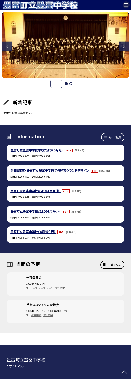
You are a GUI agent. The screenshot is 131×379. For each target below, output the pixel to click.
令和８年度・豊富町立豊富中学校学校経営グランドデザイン (50, 170)
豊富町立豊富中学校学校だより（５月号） (37, 150)
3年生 (50, 288)
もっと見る (115, 137)
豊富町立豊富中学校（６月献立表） (33, 231)
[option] (65, 45)
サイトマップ (17, 366)
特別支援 (48, 315)
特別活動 (60, 288)
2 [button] (70, 83)
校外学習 (36, 315)
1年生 (34, 288)
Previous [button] (7, 47)
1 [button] (66, 83)
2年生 (42, 288)
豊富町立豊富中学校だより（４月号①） (35, 211)
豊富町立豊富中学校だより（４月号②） (35, 191)
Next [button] (124, 47)
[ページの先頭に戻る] (124, 372)
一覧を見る (114, 265)
